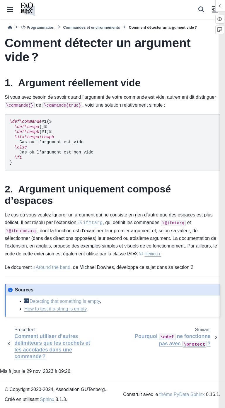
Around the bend (53, 267)
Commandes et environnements (91, 27)
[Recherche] (201, 9)
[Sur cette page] (214, 9)
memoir (152, 254)
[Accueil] (10, 27)
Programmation (37, 27)
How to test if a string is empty (55, 308)
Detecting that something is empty (65, 301)
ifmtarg (93, 223)
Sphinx (47, 399)
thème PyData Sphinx (182, 394)
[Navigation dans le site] (10, 9)
